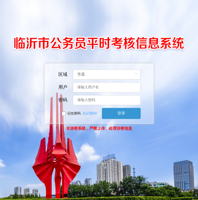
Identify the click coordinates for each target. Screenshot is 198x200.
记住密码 (74, 114)
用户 (62, 87)
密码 (62, 100)
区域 (62, 74)
